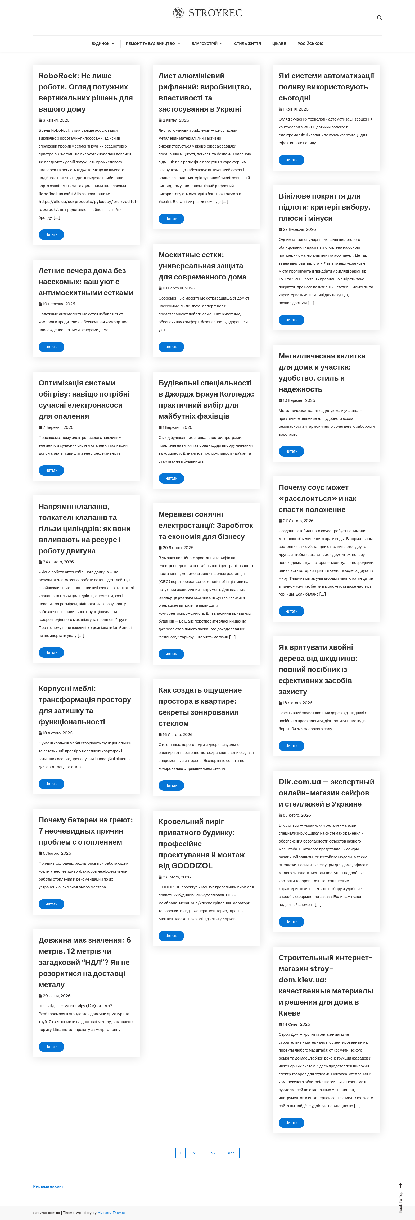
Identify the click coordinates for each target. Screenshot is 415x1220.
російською (310, 43)
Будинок (100, 43)
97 (213, 1153)
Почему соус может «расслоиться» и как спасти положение (317, 498)
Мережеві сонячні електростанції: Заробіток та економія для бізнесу (206, 525)
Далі (232, 1153)
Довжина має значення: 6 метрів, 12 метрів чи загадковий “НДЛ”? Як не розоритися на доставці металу (85, 962)
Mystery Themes (112, 1212)
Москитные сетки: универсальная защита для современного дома (202, 265)
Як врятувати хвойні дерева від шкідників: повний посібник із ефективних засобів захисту (318, 669)
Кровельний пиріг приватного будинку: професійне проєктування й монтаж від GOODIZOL (202, 843)
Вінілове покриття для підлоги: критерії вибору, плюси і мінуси (325, 207)
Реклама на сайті (48, 1186)
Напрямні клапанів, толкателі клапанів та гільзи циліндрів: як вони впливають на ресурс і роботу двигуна (85, 528)
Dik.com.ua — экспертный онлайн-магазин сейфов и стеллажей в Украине (327, 792)
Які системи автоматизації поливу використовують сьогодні (326, 86)
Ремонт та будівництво (150, 43)
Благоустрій (205, 43)
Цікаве (279, 43)
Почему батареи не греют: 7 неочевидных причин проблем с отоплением (86, 830)
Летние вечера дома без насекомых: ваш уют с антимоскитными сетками (86, 281)
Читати (51, 234)
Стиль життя (247, 43)
